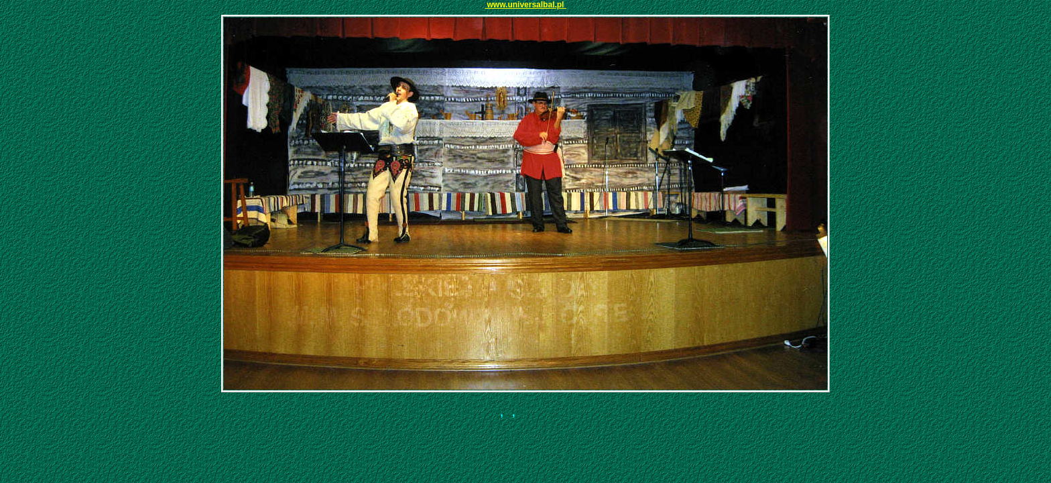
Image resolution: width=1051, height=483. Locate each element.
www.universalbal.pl (525, 4)
